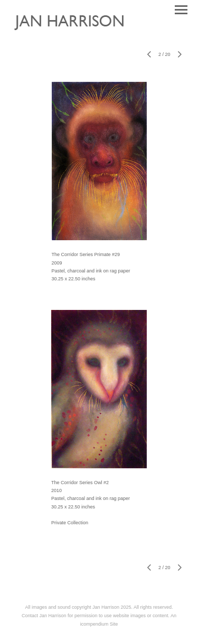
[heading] (76, 35)
